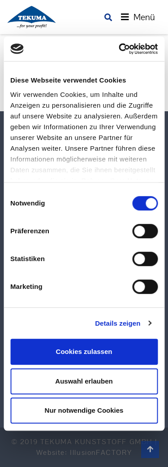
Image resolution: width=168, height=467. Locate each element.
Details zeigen (117, 323)
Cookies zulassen (84, 351)
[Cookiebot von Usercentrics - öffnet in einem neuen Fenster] (120, 49)
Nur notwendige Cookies (84, 410)
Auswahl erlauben (83, 381)
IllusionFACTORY (101, 452)
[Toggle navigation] (138, 17)
